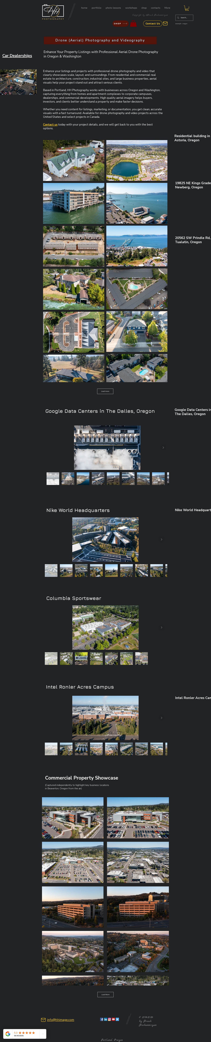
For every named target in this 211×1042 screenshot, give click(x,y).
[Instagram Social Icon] (109, 1019)
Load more (105, 391)
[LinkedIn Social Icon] (105, 1019)
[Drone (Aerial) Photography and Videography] (100, 40)
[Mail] (165, 24)
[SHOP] (120, 24)
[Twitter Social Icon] (117, 1019)
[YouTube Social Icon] (113, 1019)
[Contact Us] (152, 24)
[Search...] (184, 18)
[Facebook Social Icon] (101, 1019)
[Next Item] (163, 447)
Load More (105, 994)
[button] (96, 8)
